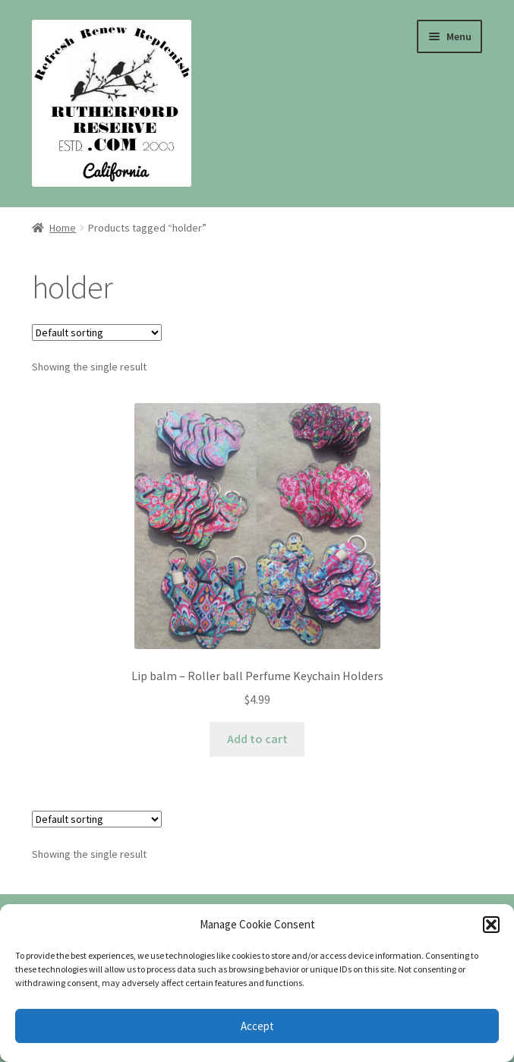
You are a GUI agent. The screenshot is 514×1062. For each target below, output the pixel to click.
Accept (257, 1026)
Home (62, 228)
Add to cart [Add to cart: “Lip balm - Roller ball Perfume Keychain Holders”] (257, 738)
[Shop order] (97, 332)
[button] (491, 924)
